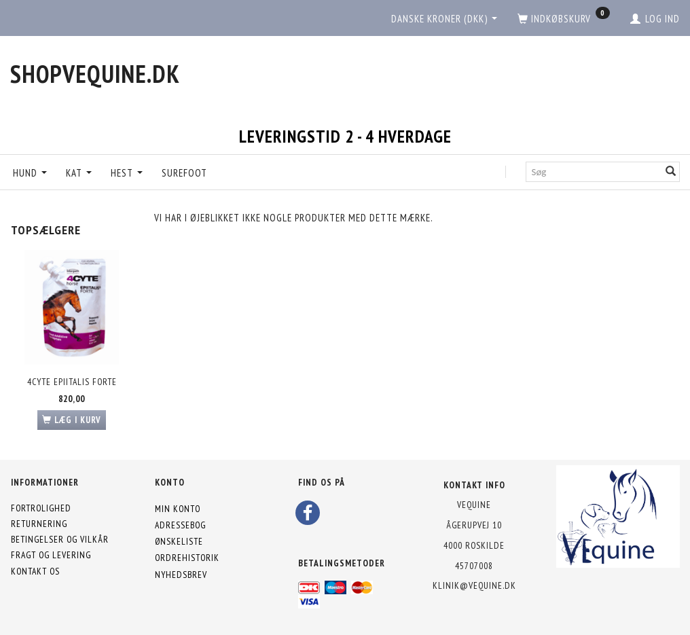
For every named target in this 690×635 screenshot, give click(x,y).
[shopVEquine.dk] (95, 74)
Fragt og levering (51, 555)
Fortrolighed (41, 508)
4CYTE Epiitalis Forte (72, 382)
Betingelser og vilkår (60, 539)
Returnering (39, 524)
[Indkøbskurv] (564, 19)
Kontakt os (35, 571)
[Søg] (671, 171)
